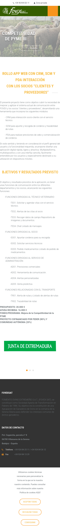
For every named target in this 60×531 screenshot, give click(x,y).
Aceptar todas (30, 502)
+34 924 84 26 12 (38, 450)
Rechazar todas (30, 512)
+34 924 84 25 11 (22, 3)
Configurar (30, 522)
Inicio (25, 48)
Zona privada (41, 3)
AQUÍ (38, 492)
